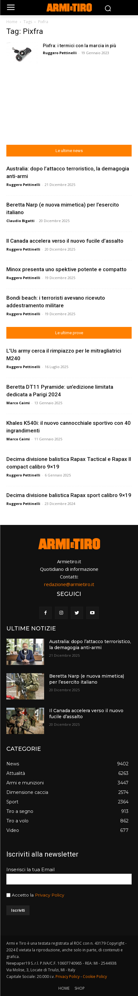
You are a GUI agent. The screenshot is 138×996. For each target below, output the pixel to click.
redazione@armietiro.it (69, 584)
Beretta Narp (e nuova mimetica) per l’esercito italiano (86, 679)
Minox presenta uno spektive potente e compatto (66, 269)
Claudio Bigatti (20, 220)
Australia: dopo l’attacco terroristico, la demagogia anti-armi (90, 645)
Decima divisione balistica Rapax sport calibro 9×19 (68, 495)
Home (11, 21)
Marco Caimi (18, 402)
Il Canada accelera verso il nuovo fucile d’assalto (64, 241)
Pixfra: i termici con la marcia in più (79, 45)
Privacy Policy (49, 894)
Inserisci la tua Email (30, 869)
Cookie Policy (95, 976)
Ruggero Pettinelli (60, 52)
